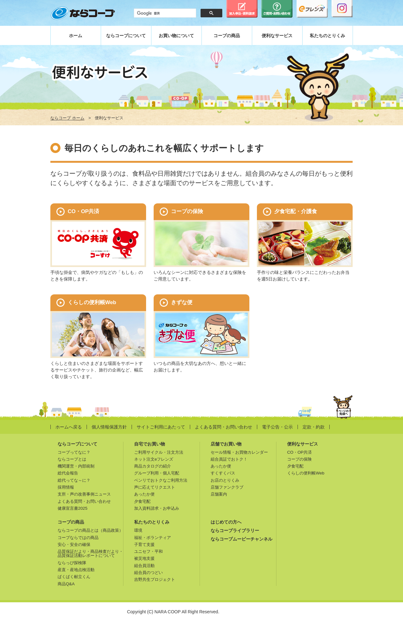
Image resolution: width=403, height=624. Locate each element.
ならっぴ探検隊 (72, 562)
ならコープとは (72, 459)
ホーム (75, 35)
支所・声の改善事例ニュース (84, 494)
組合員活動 (144, 565)
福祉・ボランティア (152, 537)
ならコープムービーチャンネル (241, 539)
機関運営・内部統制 (76, 466)
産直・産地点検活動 (76, 569)
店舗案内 (219, 494)
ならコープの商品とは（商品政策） (90, 530)
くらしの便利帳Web (305, 473)
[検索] (164, 13)
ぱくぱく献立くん (74, 576)
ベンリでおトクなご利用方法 (160, 480)
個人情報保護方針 (109, 426)
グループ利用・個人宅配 (156, 473)
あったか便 (144, 494)
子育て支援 (144, 544)
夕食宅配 (142, 501)
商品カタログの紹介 (152, 466)
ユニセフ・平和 (148, 551)
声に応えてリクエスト (154, 487)
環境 (138, 530)
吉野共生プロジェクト (154, 579)
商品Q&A (66, 583)
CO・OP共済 (299, 452)
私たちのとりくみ (327, 35)
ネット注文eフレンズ (153, 459)
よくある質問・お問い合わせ (223, 426)
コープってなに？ (74, 452)
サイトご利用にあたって (161, 426)
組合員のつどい (148, 572)
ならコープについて (126, 35)
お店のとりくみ (225, 480)
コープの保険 (299, 459)
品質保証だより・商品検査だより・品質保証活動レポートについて (90, 553)
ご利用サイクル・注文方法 (158, 452)
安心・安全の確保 (74, 544)
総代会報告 (68, 473)
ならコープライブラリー (235, 530)
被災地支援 (144, 558)
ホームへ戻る (68, 426)
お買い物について (176, 35)
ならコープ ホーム (67, 118)
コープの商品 (226, 35)
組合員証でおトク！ (229, 459)
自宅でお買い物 (149, 443)
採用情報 (66, 487)
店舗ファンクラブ (227, 487)
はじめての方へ (226, 522)
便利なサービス (277, 35)
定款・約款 (314, 426)
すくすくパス (223, 473)
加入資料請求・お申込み (156, 508)
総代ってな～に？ (74, 480)
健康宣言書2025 (73, 508)
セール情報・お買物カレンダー (239, 452)
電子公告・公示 (277, 426)
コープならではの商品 (78, 537)
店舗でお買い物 (226, 443)
